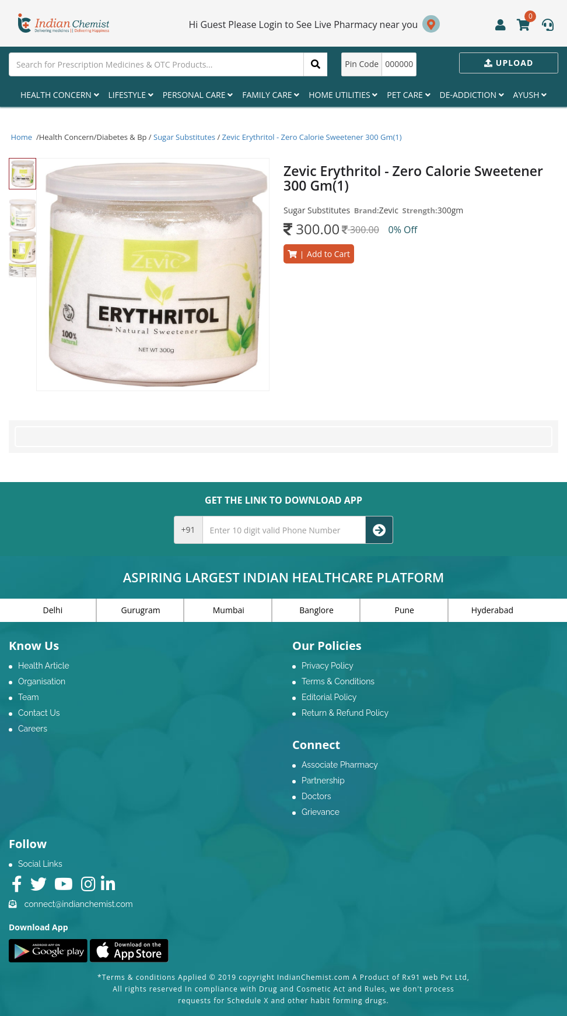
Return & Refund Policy (345, 713)
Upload (508, 62)
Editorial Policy (329, 697)
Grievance (321, 812)
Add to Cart (319, 253)
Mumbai (228, 610)
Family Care (270, 94)
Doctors (316, 796)
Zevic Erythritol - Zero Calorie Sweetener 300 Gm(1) (312, 137)
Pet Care (408, 94)
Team (28, 697)
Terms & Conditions (338, 681)
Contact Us (39, 713)
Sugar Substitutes (184, 137)
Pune (404, 610)
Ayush (530, 94)
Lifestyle (130, 94)
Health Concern (59, 94)
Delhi (53, 610)
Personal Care (198, 94)
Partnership (323, 780)
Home (21, 137)
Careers (32, 728)
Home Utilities (343, 94)
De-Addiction (472, 94)
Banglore (316, 610)
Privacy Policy (328, 665)
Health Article (43, 665)
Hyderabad (492, 610)
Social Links (40, 864)
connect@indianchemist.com (78, 904)
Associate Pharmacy (340, 764)
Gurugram (140, 610)
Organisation (41, 681)
